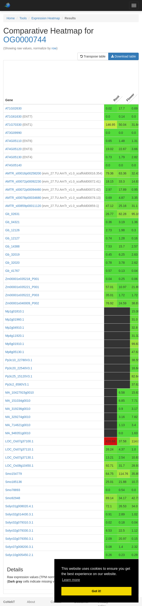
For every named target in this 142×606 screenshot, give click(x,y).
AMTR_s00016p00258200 (23, 173)
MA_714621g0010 (17, 425)
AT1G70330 (13, 124)
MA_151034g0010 (17, 400)
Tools (23, 18)
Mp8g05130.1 (14, 352)
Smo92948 (12, 498)
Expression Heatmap (45, 18)
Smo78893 (12, 490)
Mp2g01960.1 (14, 319)
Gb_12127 (12, 238)
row (54, 48)
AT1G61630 (13, 116)
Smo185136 (13, 482)
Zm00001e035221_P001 (22, 287)
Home (11, 18)
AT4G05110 (13, 141)
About (31, 602)
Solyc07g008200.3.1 (19, 547)
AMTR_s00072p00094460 (23, 189)
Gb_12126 (12, 230)
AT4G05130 (13, 157)
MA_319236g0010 (17, 409)
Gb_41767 (12, 271)
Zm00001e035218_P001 (22, 279)
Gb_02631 (12, 214)
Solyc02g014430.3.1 (19, 514)
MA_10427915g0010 (19, 392)
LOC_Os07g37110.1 (19, 449)
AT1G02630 (13, 108)
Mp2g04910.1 (14, 327)
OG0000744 (24, 39)
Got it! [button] (96, 591)
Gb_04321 (12, 222)
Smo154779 (13, 473)
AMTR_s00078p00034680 (23, 197)
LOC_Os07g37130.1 (19, 457)
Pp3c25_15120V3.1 (18, 376)
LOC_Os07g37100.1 (19, 441)
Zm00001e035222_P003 (22, 295)
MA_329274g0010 (17, 417)
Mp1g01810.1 (14, 311)
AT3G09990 (13, 132)
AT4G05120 (13, 149)
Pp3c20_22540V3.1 (18, 368)
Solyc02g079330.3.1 (19, 530)
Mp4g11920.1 (14, 335)
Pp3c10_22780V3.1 (18, 360)
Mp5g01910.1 (14, 344)
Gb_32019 (12, 254)
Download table (123, 56)
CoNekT (9, 602)
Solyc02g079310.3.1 (19, 522)
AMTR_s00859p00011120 (23, 206)
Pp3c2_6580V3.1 (17, 384)
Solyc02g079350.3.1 (19, 538)
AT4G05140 (13, 165)
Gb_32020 (12, 262)
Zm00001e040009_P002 (22, 303)
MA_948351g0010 (17, 433)
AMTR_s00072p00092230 (23, 181)
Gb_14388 (12, 246)
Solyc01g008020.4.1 (19, 506)
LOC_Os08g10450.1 (19, 465)
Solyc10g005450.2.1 (19, 555)
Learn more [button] (71, 580)
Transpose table (93, 56)
